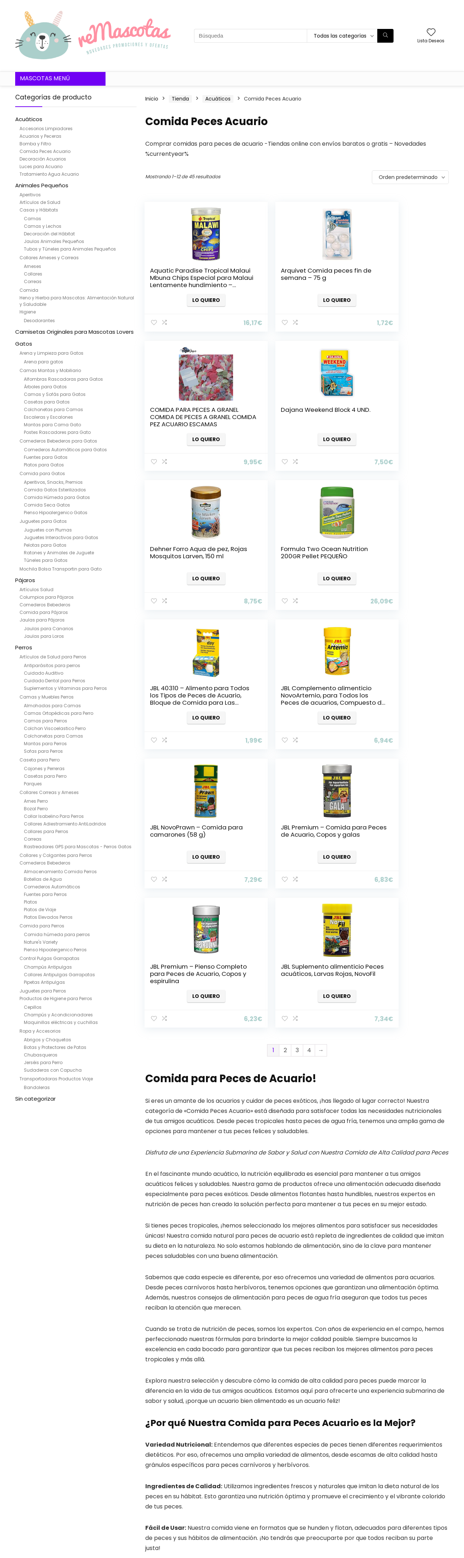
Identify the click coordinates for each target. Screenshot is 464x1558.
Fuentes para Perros (45, 894)
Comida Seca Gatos (47, 505)
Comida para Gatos (42, 473)
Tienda (180, 98)
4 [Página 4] (309, 772)
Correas (33, 281)
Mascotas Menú (45, 78)
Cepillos (33, 1007)
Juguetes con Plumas (48, 530)
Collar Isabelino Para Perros (54, 816)
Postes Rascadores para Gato (57, 432)
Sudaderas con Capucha (53, 1070)
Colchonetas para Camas (53, 736)
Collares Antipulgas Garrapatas (59, 975)
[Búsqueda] (385, 36)
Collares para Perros (46, 831)
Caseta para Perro (40, 760)
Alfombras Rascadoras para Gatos (63, 379)
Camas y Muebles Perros (47, 697)
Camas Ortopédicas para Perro (58, 713)
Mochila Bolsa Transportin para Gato (61, 569)
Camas (32, 218)
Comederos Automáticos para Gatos (65, 450)
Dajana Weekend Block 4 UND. (188, 413)
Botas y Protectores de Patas (55, 1047)
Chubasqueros (40, 1055)
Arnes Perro (36, 801)
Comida (29, 290)
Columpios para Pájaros (47, 597)
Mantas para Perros (45, 743)
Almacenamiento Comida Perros (60, 871)
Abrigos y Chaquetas (47, 1040)
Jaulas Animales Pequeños (54, 241)
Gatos (23, 343)
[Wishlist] (431, 33)
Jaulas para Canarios (48, 629)
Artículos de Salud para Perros (53, 657)
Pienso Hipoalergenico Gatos (55, 512)
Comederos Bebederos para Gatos (58, 441)
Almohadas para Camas (52, 706)
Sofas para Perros (43, 751)
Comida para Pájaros (44, 612)
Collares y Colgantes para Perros (56, 855)
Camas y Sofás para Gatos (55, 394)
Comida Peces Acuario (45, 151)
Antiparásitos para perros (52, 665)
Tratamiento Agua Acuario (49, 174)
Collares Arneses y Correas (49, 258)
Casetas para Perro (45, 776)
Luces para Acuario (41, 166)
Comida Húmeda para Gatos (57, 497)
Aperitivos (30, 195)
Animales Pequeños (41, 185)
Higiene (28, 312)
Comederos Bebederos (45, 605)
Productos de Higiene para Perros (56, 998)
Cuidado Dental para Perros (54, 681)
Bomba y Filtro (35, 144)
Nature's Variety (41, 942)
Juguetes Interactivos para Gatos (61, 537)
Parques (33, 784)
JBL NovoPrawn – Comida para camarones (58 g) (397, 552)
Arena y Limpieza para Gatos (51, 353)
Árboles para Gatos (45, 387)
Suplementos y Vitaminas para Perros (65, 688)
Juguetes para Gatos (43, 521)
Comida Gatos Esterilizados (55, 490)
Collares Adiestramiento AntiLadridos (65, 824)
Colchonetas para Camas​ (53, 409)
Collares (33, 274)
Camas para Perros (45, 721)
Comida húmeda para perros (57, 934)
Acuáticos (28, 119)
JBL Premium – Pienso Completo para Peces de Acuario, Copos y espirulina (293, 699)
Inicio (151, 98)
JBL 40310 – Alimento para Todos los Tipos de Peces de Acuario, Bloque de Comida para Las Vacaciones (189, 563)
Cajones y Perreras (44, 768)
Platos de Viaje (40, 909)
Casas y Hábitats (39, 210)
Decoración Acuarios (43, 159)
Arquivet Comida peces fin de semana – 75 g (291, 274)
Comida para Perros (42, 926)
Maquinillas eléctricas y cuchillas (61, 1022)
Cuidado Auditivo (43, 673)
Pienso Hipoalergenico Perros (55, 950)
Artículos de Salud (40, 202)
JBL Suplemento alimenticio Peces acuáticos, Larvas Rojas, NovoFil (395, 699)
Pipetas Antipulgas (44, 982)
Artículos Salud (36, 589)
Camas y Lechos (42, 226)
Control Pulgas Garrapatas (50, 958)
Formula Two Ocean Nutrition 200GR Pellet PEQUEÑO (391, 416)
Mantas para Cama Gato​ (52, 425)
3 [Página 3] (297, 772)
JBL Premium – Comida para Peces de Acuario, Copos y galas (186, 695)
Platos (30, 902)
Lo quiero (193, 300)
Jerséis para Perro (43, 1062)
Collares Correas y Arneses (49, 792)
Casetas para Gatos (47, 402)
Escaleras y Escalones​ (48, 417)
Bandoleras (37, 1087)
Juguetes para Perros (43, 991)
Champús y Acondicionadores (58, 1015)
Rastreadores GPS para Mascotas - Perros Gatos (78, 847)
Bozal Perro (36, 809)
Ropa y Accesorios (40, 1031)
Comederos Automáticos (52, 887)
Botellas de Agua (43, 879)
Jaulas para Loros (44, 636)
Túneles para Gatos (46, 560)
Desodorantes (39, 320)
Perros (23, 647)
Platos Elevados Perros (48, 917)
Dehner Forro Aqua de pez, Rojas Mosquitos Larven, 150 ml (288, 416)
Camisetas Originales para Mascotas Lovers (74, 332)
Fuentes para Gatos (46, 457)
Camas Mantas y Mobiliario (50, 370)
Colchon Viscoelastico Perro (55, 728)
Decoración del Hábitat (49, 234)
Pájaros (25, 580)
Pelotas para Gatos (45, 545)
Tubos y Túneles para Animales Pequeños (70, 249)
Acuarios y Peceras (40, 136)
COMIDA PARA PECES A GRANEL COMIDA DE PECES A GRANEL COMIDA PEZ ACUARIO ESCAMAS (396, 281)
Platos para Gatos (44, 465)
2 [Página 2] (285, 772)
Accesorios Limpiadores (46, 128)
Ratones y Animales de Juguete (59, 553)
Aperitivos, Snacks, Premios (53, 482)
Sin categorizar (35, 1098)
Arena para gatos (43, 362)
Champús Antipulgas (48, 967)
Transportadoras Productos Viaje (56, 1079)
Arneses (32, 266)
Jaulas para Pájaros (42, 620)
